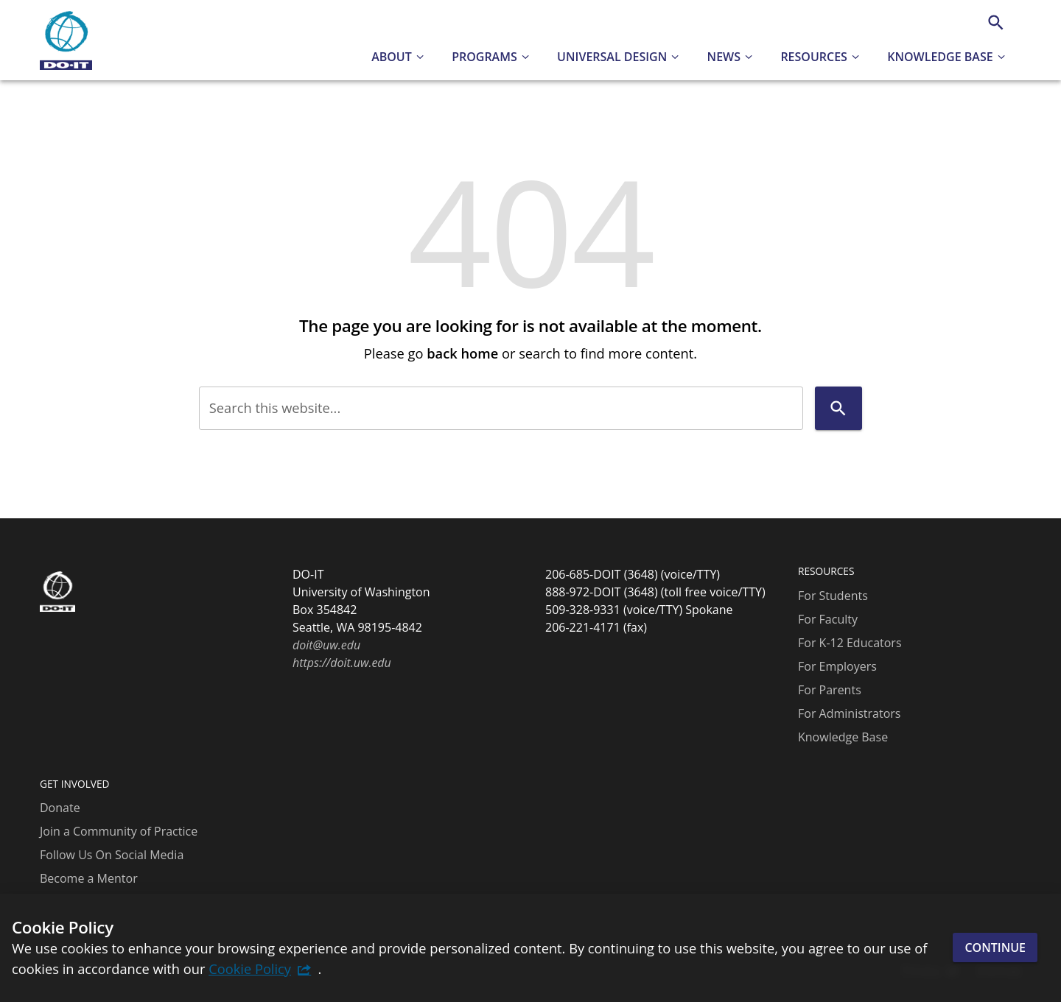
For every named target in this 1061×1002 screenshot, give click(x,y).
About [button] (391, 57)
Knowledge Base (843, 737)
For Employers (837, 666)
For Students (833, 596)
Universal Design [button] (612, 57)
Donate (60, 808)
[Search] (995, 22)
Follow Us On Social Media (111, 855)
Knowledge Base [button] (939, 57)
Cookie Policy (250, 968)
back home (462, 353)
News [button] (723, 57)
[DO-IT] (66, 40)
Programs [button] (484, 57)
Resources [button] (813, 57)
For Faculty (828, 619)
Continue (995, 947)
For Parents (829, 690)
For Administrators (849, 713)
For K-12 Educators (850, 643)
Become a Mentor (89, 878)
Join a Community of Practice (118, 831)
